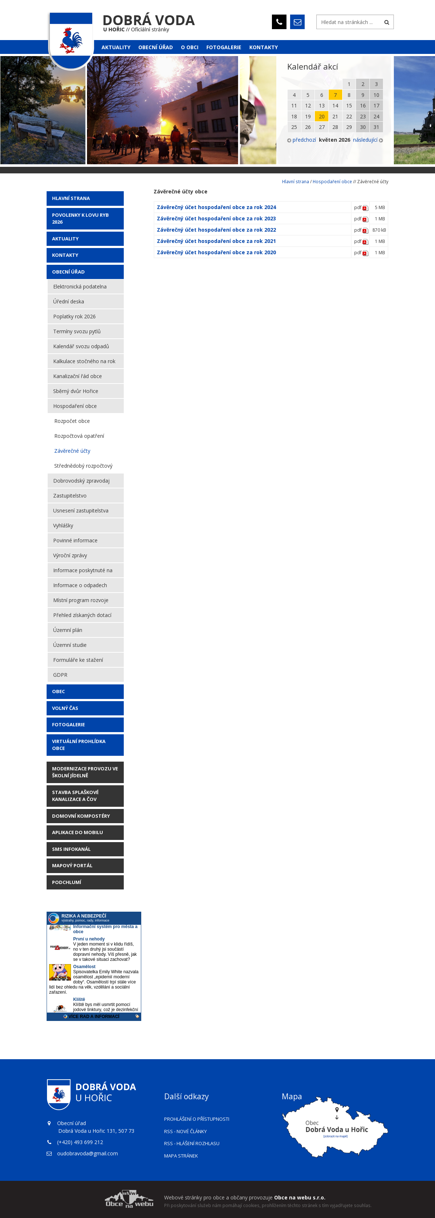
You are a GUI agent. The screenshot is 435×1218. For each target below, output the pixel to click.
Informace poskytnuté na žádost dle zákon (82, 572)
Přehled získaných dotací (82, 615)
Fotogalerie (223, 47)
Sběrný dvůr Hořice (75, 391)
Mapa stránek (181, 1155)
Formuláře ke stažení (78, 659)
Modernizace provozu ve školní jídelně (85, 772)
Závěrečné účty (72, 450)
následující (368, 139)
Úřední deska (68, 301)
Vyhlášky (63, 525)
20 (322, 116)
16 (363, 105)
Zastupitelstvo (70, 495)
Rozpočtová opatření (79, 435)
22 (349, 116)
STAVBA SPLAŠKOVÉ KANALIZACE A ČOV (75, 796)
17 (376, 105)
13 (322, 105)
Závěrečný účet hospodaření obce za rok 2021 (216, 240)
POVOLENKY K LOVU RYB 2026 (80, 218)
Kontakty (263, 47)
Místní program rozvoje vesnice (80, 602)
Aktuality (116, 47)
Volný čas (65, 708)
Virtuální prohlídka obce (79, 745)
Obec (58, 691)
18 (294, 116)
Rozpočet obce (72, 420)
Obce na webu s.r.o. (299, 1197)
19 (308, 116)
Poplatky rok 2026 (74, 316)
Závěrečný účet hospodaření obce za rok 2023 (216, 218)
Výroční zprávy (70, 555)
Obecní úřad (155, 47)
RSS (185, 1131)
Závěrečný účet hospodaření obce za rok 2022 (216, 229)
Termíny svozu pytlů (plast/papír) (77, 333)
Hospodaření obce (75, 405)
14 (335, 105)
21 (335, 116)
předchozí (301, 139)
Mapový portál (72, 865)
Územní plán (67, 629)
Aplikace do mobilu (77, 832)
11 (294, 105)
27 (322, 126)
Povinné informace (75, 540)
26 (308, 126)
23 (363, 116)
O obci (189, 47)
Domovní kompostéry (81, 816)
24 (376, 116)
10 (376, 94)
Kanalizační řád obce (77, 376)
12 (308, 105)
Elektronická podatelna (80, 286)
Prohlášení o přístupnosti (196, 1119)
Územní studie (70, 644)
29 (349, 126)
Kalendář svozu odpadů (81, 346)
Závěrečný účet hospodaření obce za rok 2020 (216, 252)
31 (376, 126)
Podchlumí (66, 882)
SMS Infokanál (71, 849)
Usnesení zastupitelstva (80, 510)
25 (294, 126)
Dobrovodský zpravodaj (81, 480)
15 (349, 105)
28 (335, 126)
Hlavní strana (71, 198)
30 (363, 126)
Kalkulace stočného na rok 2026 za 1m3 (84, 363)
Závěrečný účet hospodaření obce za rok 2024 (216, 207)
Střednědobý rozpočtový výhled (83, 467)
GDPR (60, 674)
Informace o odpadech (80, 585)
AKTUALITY (65, 238)
